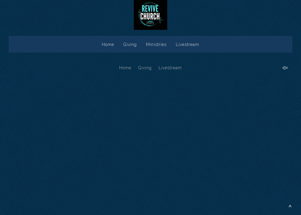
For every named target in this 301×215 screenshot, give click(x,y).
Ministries (156, 44)
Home (108, 44)
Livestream (187, 44)
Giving (130, 44)
